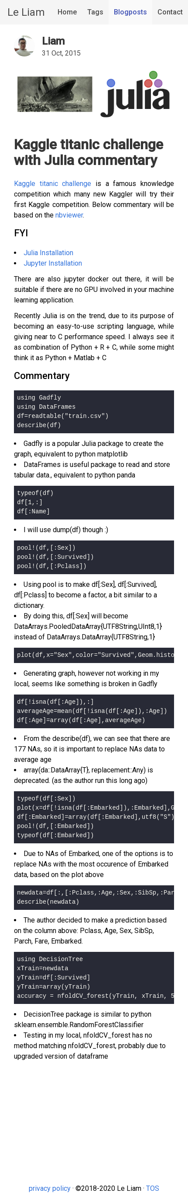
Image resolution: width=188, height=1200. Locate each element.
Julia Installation (48, 253)
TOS (152, 1188)
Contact (170, 12)
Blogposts (130, 12)
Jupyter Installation (53, 263)
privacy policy (50, 1188)
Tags (95, 12)
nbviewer (69, 215)
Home (67, 12)
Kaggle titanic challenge (52, 183)
